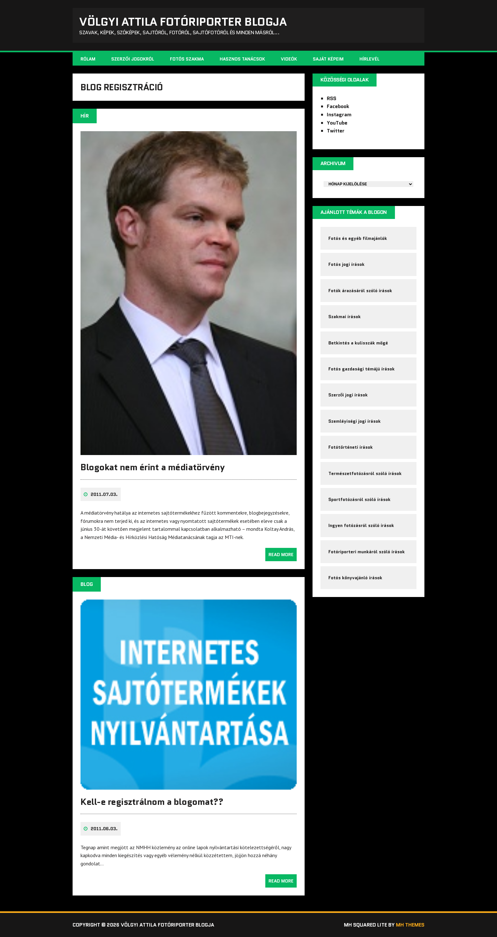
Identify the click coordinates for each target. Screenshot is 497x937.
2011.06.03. (104, 828)
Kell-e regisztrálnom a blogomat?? (152, 801)
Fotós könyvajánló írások (355, 577)
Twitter (336, 130)
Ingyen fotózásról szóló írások (361, 525)
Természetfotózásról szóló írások (365, 473)
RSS (331, 98)
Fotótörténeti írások (350, 447)
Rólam (88, 59)
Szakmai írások (344, 316)
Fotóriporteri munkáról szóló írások (366, 552)
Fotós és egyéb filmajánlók (357, 238)
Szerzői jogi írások (348, 395)
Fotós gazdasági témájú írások (361, 369)
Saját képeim (328, 59)
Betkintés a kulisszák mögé (358, 343)
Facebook (338, 106)
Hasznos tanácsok (242, 59)
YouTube (337, 122)
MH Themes (410, 924)
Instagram (339, 114)
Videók (289, 59)
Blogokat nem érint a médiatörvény (152, 467)
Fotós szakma (187, 59)
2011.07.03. (104, 494)
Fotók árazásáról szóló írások (360, 290)
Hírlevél (369, 59)
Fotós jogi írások (346, 264)
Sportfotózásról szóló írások (359, 499)
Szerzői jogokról (132, 59)
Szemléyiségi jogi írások (354, 421)
